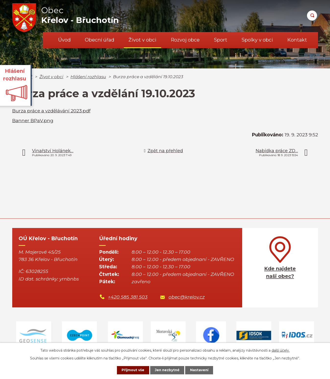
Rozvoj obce (185, 40)
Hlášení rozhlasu (88, 76)
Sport (220, 40)
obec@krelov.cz (187, 297)
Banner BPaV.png (32, 120)
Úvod (64, 40)
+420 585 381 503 (128, 297)
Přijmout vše (131, 370)
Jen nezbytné (167, 370)
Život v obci (142, 40)
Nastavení (200, 370)
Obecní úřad (99, 40)
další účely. (281, 350)
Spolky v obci (257, 40)
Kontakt (297, 40)
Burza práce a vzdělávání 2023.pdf (51, 111)
